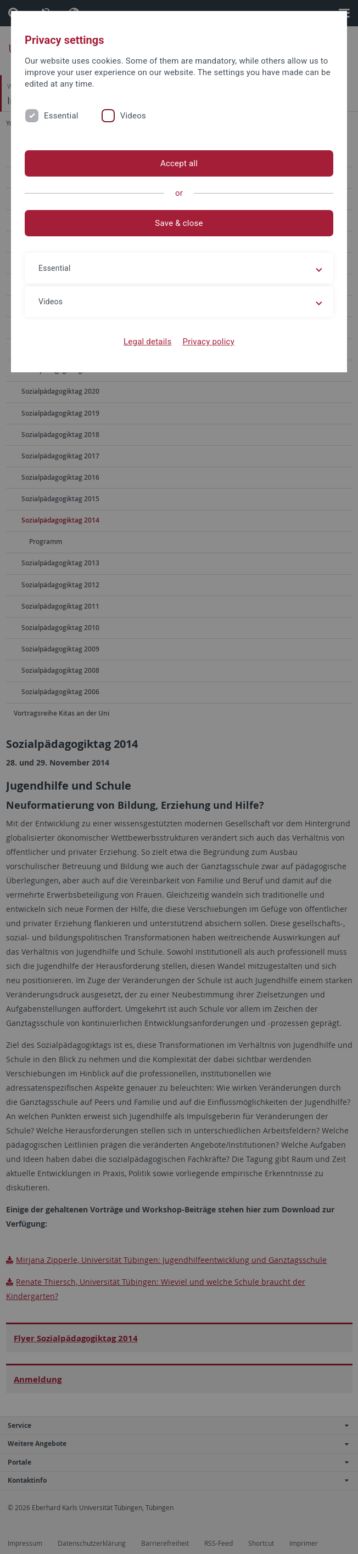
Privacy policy (208, 342)
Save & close (179, 223)
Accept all (179, 163)
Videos (133, 116)
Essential (61, 116)
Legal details (147, 342)
